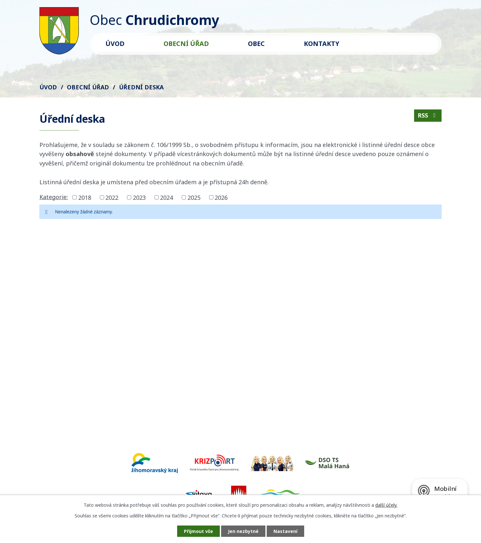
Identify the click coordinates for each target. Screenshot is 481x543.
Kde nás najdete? (355, 348)
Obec (256, 43)
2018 (84, 197)
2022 (111, 197)
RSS (428, 115)
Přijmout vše (198, 531)
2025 (193, 197)
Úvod (114, 43)
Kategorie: (53, 197)
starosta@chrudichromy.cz (117, 384)
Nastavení (285, 531)
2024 (166, 197)
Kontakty (321, 43)
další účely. (386, 505)
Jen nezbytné (243, 531)
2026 (221, 197)
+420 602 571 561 (103, 374)
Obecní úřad (186, 43)
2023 (139, 197)
